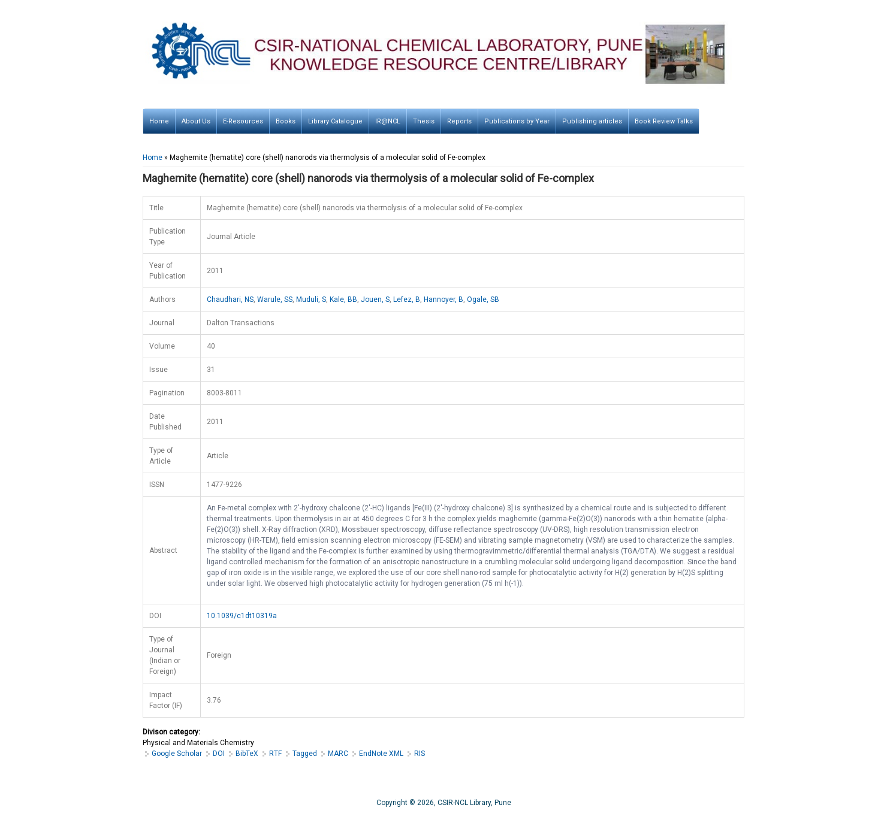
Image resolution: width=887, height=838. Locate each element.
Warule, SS (274, 299)
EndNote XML (381, 753)
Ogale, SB (483, 299)
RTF (275, 753)
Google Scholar (177, 753)
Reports (459, 121)
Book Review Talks (664, 121)
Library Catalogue (335, 121)
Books (285, 121)
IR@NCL (387, 121)
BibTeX (247, 753)
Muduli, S (311, 299)
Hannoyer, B (443, 299)
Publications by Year (517, 121)
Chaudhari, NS (230, 299)
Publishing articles (592, 121)
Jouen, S (375, 299)
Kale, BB (343, 299)
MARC (338, 753)
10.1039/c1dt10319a (242, 616)
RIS (419, 753)
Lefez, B (406, 299)
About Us (196, 121)
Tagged (304, 753)
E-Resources (243, 121)
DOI (219, 753)
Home (159, 121)
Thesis (424, 121)
